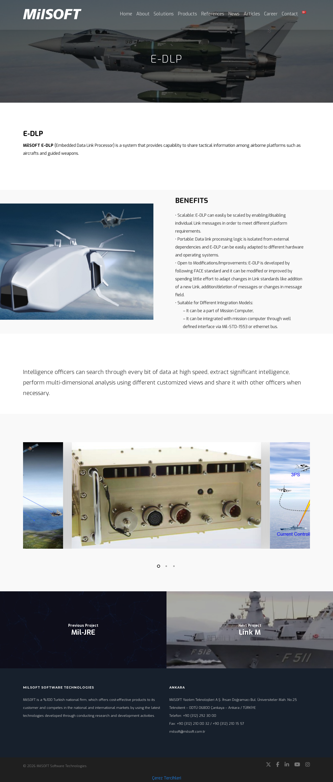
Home (126, 14)
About (143, 14)
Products (187, 14)
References (212, 14)
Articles (252, 14)
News (234, 14)
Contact (290, 14)
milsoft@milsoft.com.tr (187, 731)
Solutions (164, 14)
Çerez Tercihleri (166, 778)
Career (271, 14)
